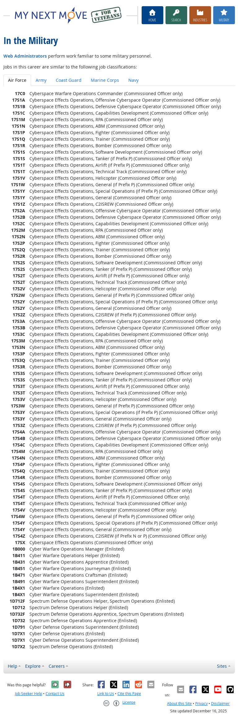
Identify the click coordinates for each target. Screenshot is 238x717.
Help (12, 666)
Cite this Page (129, 693)
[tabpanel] (119, 370)
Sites (222, 666)
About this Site (179, 703)
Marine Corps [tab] (105, 80)
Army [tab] (41, 80)
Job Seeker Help (28, 693)
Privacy (201, 703)
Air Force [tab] (17, 80)
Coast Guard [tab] (69, 80)
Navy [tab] (133, 80)
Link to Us (105, 693)
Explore (33, 666)
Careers (57, 666)
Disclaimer (220, 703)
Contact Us (55, 693)
